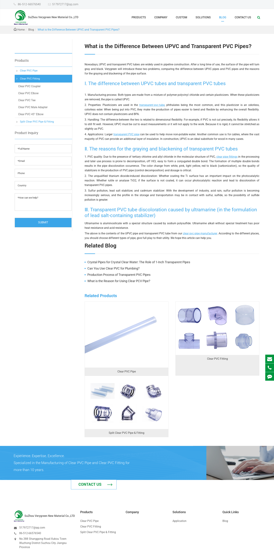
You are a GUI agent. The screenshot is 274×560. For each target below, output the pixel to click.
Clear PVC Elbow (28, 93)
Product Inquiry (26, 133)
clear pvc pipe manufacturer (200, 233)
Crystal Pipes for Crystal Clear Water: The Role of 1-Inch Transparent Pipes (138, 262)
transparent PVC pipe (126, 134)
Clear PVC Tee (26, 100)
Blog (222, 18)
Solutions (203, 18)
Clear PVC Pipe (29, 70)
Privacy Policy (251, 554)
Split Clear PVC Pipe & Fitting (37, 121)
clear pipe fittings (226, 156)
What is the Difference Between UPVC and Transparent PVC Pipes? (79, 29)
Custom (181, 18)
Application (179, 504)
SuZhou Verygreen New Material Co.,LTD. (54, 554)
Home (21, 29)
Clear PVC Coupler (29, 86)
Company (160, 18)
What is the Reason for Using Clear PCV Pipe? (118, 281)
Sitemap (234, 554)
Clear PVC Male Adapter (33, 107)
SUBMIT (43, 222)
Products (139, 18)
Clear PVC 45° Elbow (31, 114)
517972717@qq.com (65, 4)
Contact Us (243, 18)
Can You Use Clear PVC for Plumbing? (113, 268)
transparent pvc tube (152, 105)
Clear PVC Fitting (30, 78)
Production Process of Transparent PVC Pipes (118, 275)
